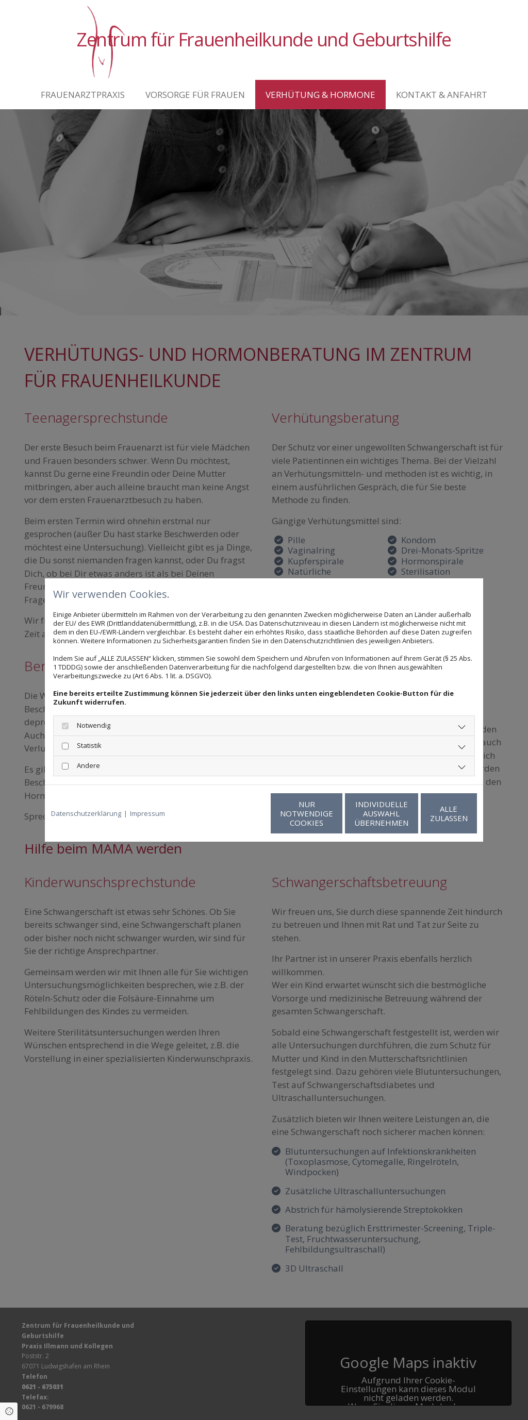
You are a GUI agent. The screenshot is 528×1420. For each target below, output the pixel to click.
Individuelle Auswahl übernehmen (331, 813)
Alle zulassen (429, 813)
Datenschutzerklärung (86, 813)
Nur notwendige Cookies (233, 813)
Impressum (147, 813)
